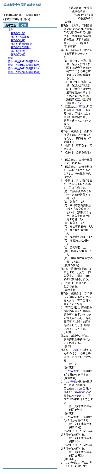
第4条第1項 (81, 392)
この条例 (76, 349)
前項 (81, 106)
